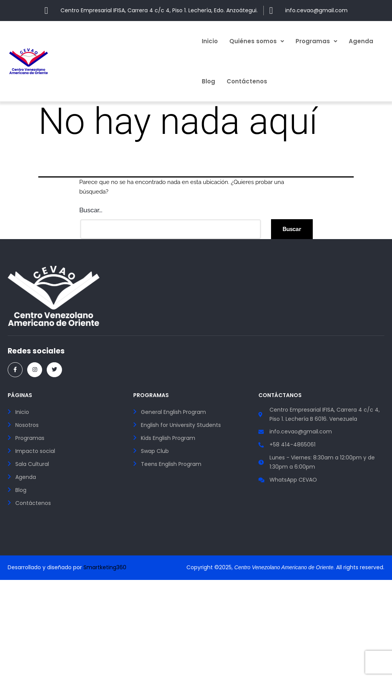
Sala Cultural (32, 464)
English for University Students (181, 425)
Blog (208, 81)
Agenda (361, 41)
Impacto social (35, 451)
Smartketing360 (104, 567)
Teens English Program (171, 464)
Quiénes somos (256, 41)
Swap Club (155, 451)
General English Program (173, 412)
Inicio (210, 41)
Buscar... (90, 210)
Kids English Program (168, 438)
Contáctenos (247, 81)
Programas (316, 41)
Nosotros (27, 425)
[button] (257, 41)
